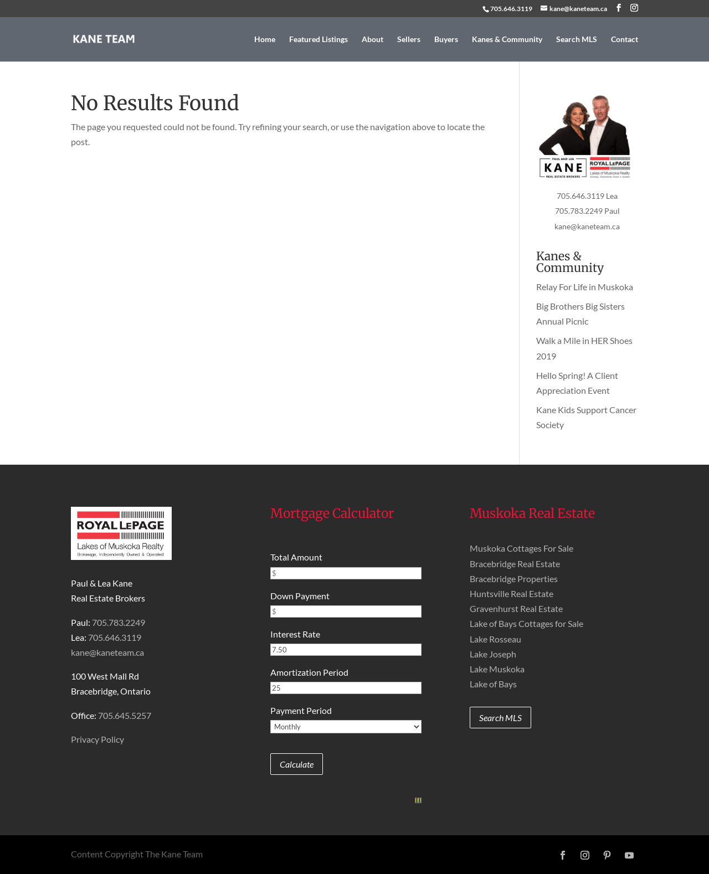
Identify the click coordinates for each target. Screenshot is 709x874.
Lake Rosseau (495, 639)
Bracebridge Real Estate (515, 563)
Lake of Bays (493, 683)
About (372, 39)
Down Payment (300, 595)
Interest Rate (295, 634)
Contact (624, 39)
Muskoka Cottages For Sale (521, 548)
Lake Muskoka (497, 669)
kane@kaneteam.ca (587, 226)
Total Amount (296, 557)
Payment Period (301, 710)
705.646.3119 (511, 8)
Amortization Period (309, 672)
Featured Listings (318, 39)
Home (264, 39)
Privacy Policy (97, 739)
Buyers (446, 39)
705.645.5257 (124, 715)
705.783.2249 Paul (587, 210)
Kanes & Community (507, 39)
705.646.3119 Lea (587, 195)
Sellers (408, 39)
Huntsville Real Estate (511, 593)
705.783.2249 (118, 622)
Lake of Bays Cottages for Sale (526, 623)
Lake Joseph (493, 654)
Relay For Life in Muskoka (584, 286)
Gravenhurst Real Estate (516, 608)
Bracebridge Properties (514, 578)
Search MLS (576, 39)
